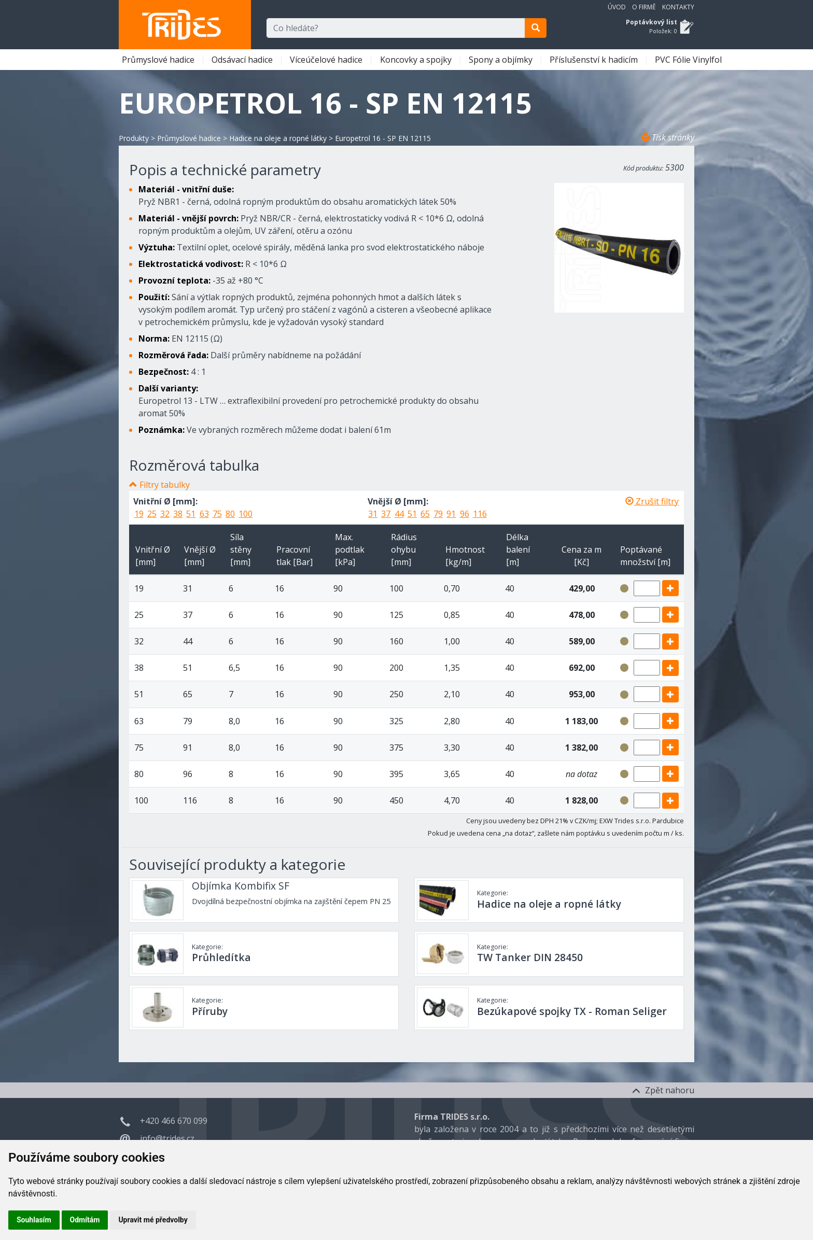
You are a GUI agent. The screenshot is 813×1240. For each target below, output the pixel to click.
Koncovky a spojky (417, 59)
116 (480, 513)
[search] (535, 28)
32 (165, 513)
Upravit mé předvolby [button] (152, 1220)
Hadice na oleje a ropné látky (278, 138)
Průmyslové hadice (159, 59)
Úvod (617, 7)
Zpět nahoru (663, 1090)
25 (152, 513)
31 (372, 513)
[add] (670, 588)
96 (464, 513)
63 (204, 513)
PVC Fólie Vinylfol (689, 59)
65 (425, 513)
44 (399, 513)
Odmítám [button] (85, 1220)
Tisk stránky (667, 137)
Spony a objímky (502, 59)
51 (190, 513)
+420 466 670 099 (173, 1120)
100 (246, 513)
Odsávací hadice (243, 59)
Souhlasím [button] (34, 1220)
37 (385, 513)
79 (438, 513)
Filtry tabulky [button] (164, 484)
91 (451, 513)
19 (139, 513)
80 (230, 513)
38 (178, 513)
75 (217, 513)
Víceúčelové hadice (327, 59)
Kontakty (678, 7)
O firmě (644, 7)
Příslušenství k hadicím (595, 59)
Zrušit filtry (652, 501)
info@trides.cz (167, 1138)
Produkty (134, 138)
